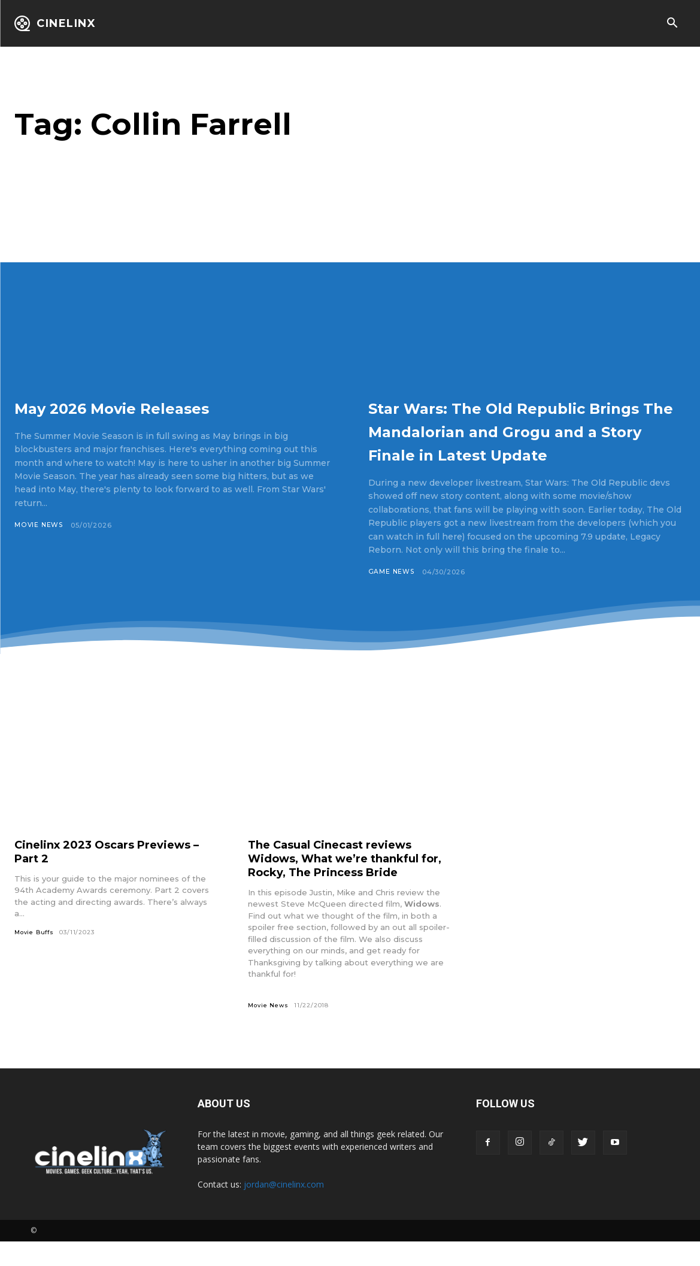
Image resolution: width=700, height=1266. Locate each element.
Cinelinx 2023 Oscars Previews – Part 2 (115, 875)
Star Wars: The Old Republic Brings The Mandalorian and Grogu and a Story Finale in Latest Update (518, 441)
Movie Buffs (35, 956)
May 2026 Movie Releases (148, 406)
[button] (672, 24)
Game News (392, 595)
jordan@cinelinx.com (284, 1208)
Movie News (39, 525)
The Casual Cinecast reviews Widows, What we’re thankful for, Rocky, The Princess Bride (343, 882)
